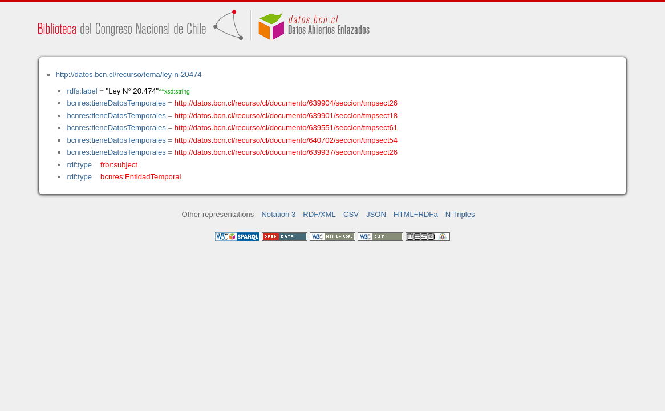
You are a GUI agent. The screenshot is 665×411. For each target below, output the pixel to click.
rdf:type (79, 164)
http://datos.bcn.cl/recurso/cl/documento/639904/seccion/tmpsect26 (286, 103)
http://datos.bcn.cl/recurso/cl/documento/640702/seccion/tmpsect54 (286, 140)
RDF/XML (319, 214)
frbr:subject (118, 164)
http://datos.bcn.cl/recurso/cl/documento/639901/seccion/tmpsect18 (286, 115)
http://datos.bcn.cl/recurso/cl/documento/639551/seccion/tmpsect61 (286, 127)
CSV (351, 214)
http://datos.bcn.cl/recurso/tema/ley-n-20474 (129, 74)
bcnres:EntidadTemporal (140, 176)
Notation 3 (278, 214)
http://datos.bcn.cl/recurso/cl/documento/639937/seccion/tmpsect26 (286, 152)
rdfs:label (82, 91)
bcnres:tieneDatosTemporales (116, 103)
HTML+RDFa (416, 214)
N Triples (460, 214)
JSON (376, 214)
